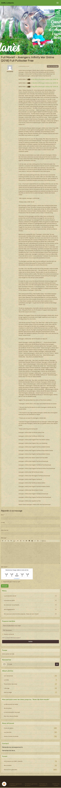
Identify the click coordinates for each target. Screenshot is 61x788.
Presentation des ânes (30, 684)
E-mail (3, 522)
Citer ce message (53, 66)
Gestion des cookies (56, 784)
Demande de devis (8, 750)
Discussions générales (30, 770)
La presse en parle (9, 600)
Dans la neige (30, 692)
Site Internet (4, 530)
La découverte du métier (11, 704)
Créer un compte (6, 637)
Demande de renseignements (12, 747)
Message (3, 538)
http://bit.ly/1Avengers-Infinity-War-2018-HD (45, 79)
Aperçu (43, 541)
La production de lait (10, 596)
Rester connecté (9, 634)
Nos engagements (9, 609)
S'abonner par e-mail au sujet (11, 581)
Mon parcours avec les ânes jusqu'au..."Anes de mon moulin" (21, 614)
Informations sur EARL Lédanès (30, 761)
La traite (30, 680)
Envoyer (4, 586)
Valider (30, 641)
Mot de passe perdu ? (16, 637)
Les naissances (30, 676)
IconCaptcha (16, 578)
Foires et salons (30, 728)
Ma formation (8, 708)
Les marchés (30, 732)
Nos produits (30, 765)
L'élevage (30, 688)
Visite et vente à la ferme (30, 736)
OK (57, 664)
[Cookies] (4, 784)
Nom (2, 515)
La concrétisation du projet (12, 712)
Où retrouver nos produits (11, 605)
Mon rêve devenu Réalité (11, 716)
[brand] (7, 3)
